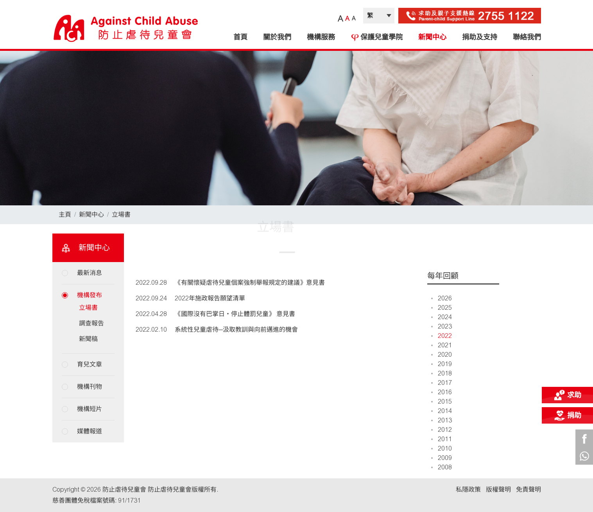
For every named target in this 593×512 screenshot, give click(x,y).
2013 (441, 420)
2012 (441, 429)
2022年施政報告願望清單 (210, 298)
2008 (441, 467)
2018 (441, 373)
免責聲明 (528, 489)
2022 (441, 335)
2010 (441, 448)
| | (378, 15)
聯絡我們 (527, 37)
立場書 (121, 214)
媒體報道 (89, 431)
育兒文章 (89, 364)
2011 (441, 439)
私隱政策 (468, 489)
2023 (441, 326)
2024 (441, 317)
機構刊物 (89, 386)
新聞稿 (88, 339)
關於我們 (277, 37)
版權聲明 (498, 489)
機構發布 (89, 295)
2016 (441, 392)
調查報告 (91, 323)
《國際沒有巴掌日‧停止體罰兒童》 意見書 (235, 314)
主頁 (65, 214)
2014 (441, 411)
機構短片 (89, 409)
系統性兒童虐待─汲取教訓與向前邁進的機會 (236, 329)
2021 (441, 345)
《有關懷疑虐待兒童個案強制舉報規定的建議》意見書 (250, 282)
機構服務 (321, 37)
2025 (441, 307)
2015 (441, 401)
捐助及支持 (479, 37)
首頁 (240, 37)
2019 (441, 364)
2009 (441, 458)
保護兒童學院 (377, 37)
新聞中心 (432, 37)
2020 (441, 354)
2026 (441, 298)
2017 (441, 382)
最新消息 (89, 272)
